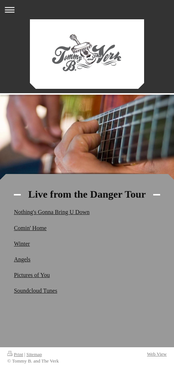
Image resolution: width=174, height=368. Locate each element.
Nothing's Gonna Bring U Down (51, 212)
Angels (22, 259)
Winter (22, 244)
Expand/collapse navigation (87, 9)
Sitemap (34, 354)
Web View (157, 354)
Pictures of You (32, 275)
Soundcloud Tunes (35, 291)
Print (15, 354)
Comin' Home (30, 228)
